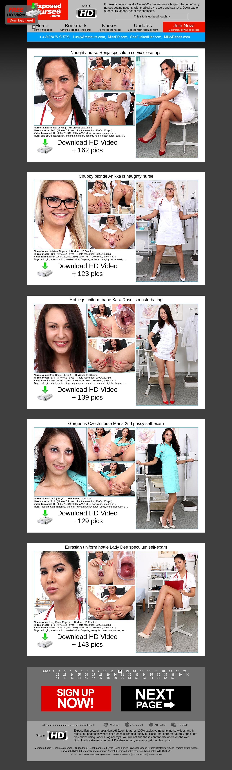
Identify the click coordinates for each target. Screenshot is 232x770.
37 (165, 674)
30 (115, 674)
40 (187, 674)
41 (57, 677)
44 (79, 677)
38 (173, 674)
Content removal (139, 754)
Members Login (42, 748)
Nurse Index (81, 748)
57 (173, 677)
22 (57, 674)
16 (148, 671)
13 (127, 671)
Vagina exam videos (187, 748)
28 (100, 674)
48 (108, 677)
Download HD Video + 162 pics (87, 146)
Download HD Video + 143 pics (87, 640)
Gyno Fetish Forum (118, 748)
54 (151, 677)
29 (108, 674)
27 (93, 674)
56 (165, 677)
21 (184, 671)
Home (41, 25)
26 (86, 674)
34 (144, 674)
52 (137, 677)
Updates (143, 25)
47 (100, 677)
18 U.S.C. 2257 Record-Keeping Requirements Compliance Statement (100, 754)
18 (163, 671)
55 (158, 677)
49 (115, 677)
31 (122, 674)
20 (177, 671)
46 (93, 677)
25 (79, 674)
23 (64, 674)
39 (180, 674)
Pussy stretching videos (161, 748)
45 (86, 677)
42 (64, 677)
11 (112, 671)
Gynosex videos (138, 748)
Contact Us (164, 750)
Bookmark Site (98, 748)
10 (104, 671)
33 (137, 674)
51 (129, 677)
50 (122, 677)
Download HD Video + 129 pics (87, 517)
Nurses (109, 25)
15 (141, 671)
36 (158, 674)
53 (144, 677)
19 (170, 671)
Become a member (63, 748)
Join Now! (184, 25)
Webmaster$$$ (155, 754)
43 (72, 677)
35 (151, 674)
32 (129, 674)
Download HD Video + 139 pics (87, 393)
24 (72, 674)
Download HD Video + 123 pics (87, 269)
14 (134, 671)
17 (156, 671)
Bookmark (76, 25)
